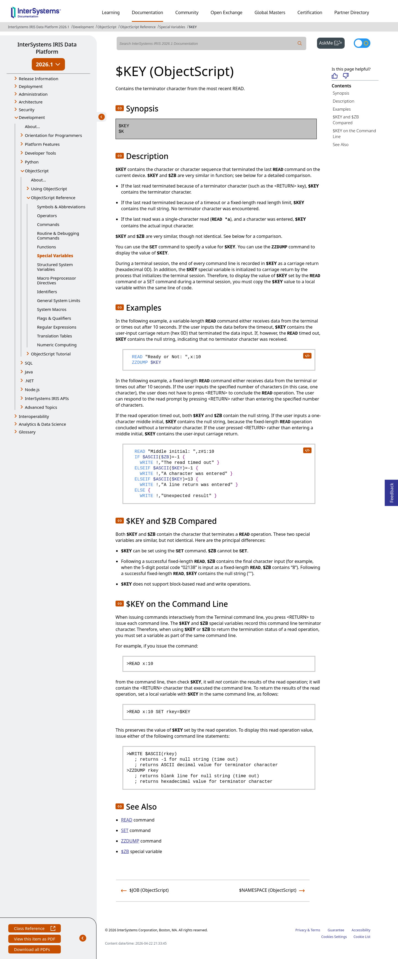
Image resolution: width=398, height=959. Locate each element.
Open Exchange (226, 12)
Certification (309, 12)
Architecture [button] (31, 102)
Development (83, 27)
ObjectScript (106, 27)
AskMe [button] (332, 42)
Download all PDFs (32, 950)
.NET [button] (29, 380)
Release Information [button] (38, 78)
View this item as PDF (34, 939)
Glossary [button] (27, 432)
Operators (47, 215)
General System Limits (58, 300)
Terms (315, 930)
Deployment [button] (31, 86)
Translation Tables (54, 336)
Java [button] (29, 372)
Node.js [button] (32, 389)
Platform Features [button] (42, 144)
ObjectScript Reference (138, 27)
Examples (342, 109)
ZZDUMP (130, 841)
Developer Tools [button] (40, 153)
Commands (48, 224)
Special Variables (172, 27)
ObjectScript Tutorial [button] (51, 354)
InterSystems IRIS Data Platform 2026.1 (38, 27)
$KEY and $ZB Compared (346, 119)
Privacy (301, 930)
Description (343, 101)
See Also (341, 144)
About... (32, 126)
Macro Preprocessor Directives (56, 280)
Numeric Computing (57, 344)
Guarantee (336, 930)
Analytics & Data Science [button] (42, 424)
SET (125, 830)
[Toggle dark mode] (362, 43)
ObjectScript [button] (37, 170)
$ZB (125, 851)
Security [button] (26, 109)
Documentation (147, 12)
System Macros (51, 309)
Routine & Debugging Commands (58, 235)
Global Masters (270, 12)
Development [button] (32, 117)
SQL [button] (29, 363)
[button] (120, 108)
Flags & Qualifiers (54, 318)
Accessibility (361, 930)
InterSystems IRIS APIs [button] (47, 398)
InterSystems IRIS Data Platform (47, 48)
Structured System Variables (55, 267)
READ (126, 820)
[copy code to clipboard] (307, 355)
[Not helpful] (346, 76)
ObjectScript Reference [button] (53, 197)
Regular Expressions (56, 327)
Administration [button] (33, 94)
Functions (46, 247)
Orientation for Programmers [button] (53, 135)
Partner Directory (351, 12)
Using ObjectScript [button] (49, 188)
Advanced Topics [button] (41, 407)
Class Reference (34, 929)
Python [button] (32, 162)
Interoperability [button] (34, 416)
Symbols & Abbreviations (61, 206)
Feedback (392, 491)
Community (186, 12)
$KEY (193, 27)
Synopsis (341, 93)
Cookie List (362, 936)
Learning (111, 12)
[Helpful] (334, 76)
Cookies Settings (334, 937)
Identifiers (47, 291)
